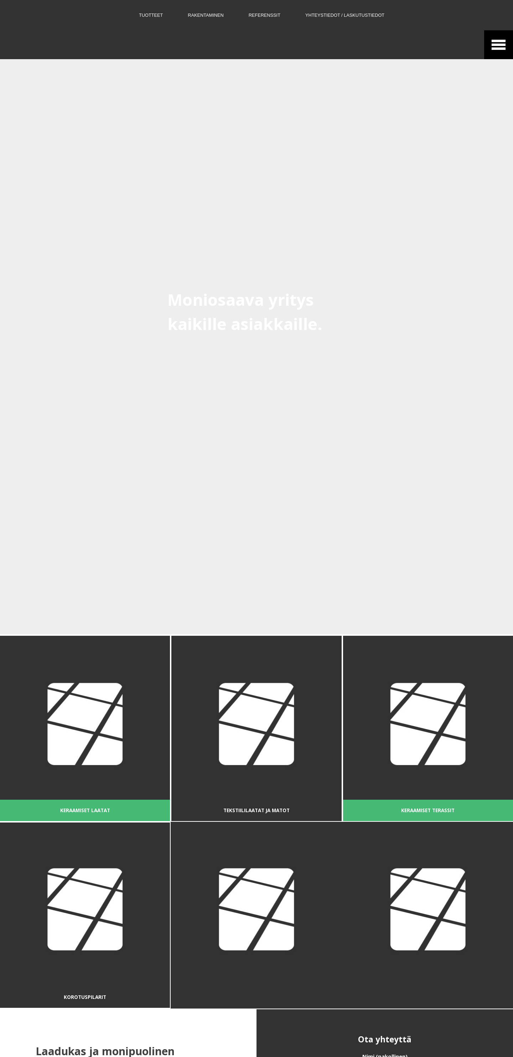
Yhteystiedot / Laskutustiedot (344, 15)
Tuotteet (151, 15)
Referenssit (264, 15)
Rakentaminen (205, 15)
